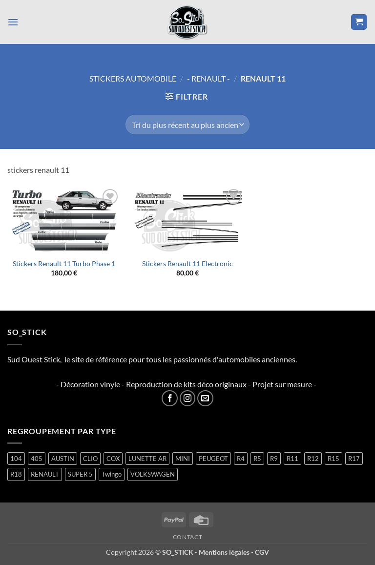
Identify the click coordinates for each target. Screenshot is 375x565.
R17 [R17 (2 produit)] (354, 458)
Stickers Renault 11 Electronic (187, 263)
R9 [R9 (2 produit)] (274, 458)
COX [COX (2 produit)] (113, 458)
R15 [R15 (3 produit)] (333, 458)
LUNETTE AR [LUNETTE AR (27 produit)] (147, 458)
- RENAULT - (208, 78)
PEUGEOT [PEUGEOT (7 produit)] (213, 458)
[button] (13, 22)
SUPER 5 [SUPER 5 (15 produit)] (80, 474)
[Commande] (187, 124)
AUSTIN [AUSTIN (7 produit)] (62, 458)
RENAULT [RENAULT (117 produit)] (45, 474)
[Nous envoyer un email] (205, 398)
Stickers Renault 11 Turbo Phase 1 (64, 263)
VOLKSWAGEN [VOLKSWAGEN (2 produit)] (152, 474)
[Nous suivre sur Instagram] (188, 398)
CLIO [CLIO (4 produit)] (90, 458)
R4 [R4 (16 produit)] (241, 458)
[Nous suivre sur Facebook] (170, 398)
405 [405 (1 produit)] (36, 458)
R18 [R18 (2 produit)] (16, 474)
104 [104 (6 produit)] (16, 458)
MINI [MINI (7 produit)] (182, 458)
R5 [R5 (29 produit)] (257, 458)
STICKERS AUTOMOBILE (132, 78)
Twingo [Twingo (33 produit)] (112, 474)
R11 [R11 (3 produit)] (292, 458)
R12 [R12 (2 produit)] (313, 458)
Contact (187, 537)
